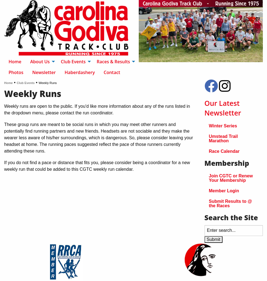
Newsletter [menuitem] (44, 72)
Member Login (224, 190)
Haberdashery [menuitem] (80, 72)
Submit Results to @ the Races (230, 203)
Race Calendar (224, 151)
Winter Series (223, 126)
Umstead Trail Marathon (223, 138)
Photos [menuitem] (16, 72)
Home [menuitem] (15, 62)
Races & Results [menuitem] (113, 62)
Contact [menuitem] (112, 72)
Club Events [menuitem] (73, 62)
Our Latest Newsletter (223, 107)
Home (8, 83)
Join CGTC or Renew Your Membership (231, 178)
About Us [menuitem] (40, 62)
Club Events (26, 83)
